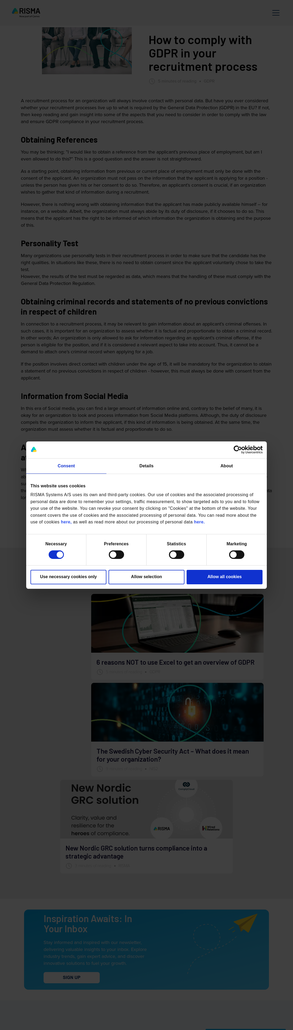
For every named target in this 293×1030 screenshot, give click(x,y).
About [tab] (227, 466)
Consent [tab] (66, 466)
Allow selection (146, 576)
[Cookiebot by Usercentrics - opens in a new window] (239, 449)
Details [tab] (147, 466)
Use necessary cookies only (68, 576)
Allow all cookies (224, 576)
